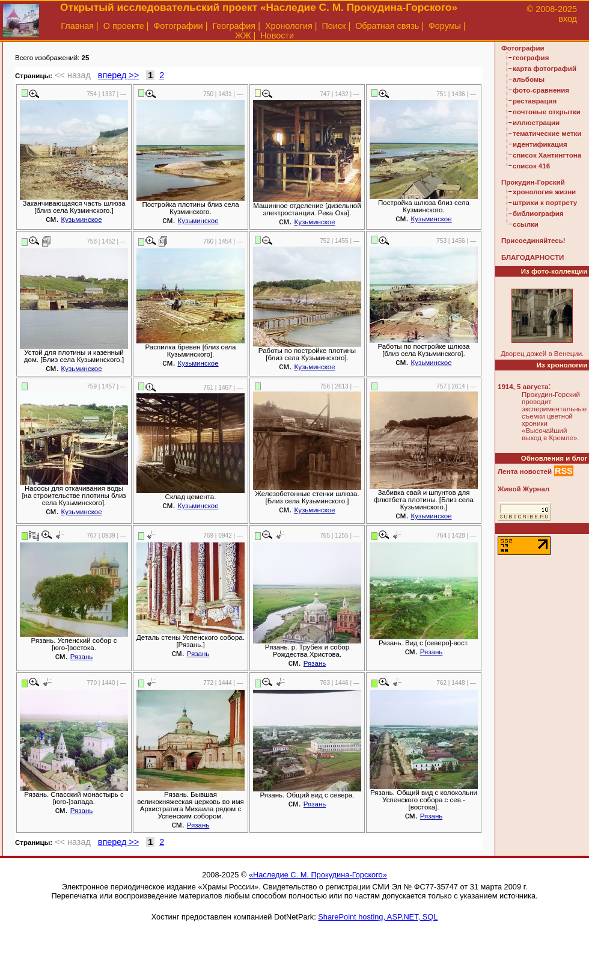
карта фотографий (544, 68)
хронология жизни (544, 191)
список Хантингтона (547, 155)
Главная (77, 26)
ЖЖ (243, 35)
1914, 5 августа (523, 386)
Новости (277, 35)
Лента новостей (525, 471)
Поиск (334, 26)
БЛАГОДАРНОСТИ (532, 257)
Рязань (81, 656)
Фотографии (178, 26)
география (531, 57)
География (233, 26)
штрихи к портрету (545, 202)
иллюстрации (536, 122)
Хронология (289, 26)
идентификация (540, 144)
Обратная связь (387, 26)
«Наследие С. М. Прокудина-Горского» (318, 874)
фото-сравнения (541, 90)
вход (567, 18)
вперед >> (118, 75)
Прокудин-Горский (533, 182)
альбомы (529, 79)
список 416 (531, 166)
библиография (538, 213)
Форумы (445, 26)
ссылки (526, 224)
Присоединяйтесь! (533, 240)
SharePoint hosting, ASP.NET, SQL (378, 916)
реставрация (535, 101)
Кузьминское (81, 219)
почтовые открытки (547, 111)
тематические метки (547, 133)
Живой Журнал (523, 489)
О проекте (123, 26)
